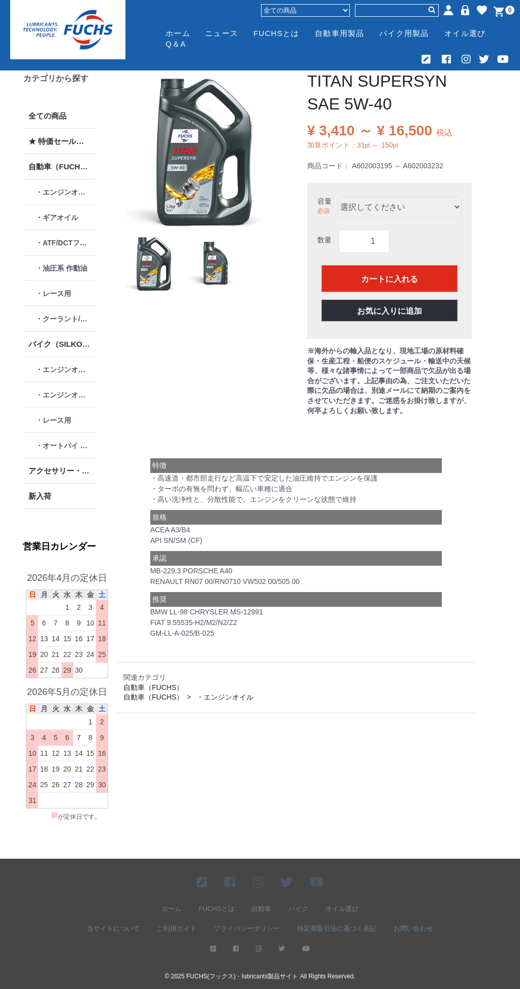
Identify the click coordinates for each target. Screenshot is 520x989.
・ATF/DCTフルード (66, 243)
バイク (298, 908)
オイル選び (464, 33)
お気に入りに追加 (389, 311)
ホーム (178, 33)
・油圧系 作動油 (61, 268)
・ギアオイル (57, 217)
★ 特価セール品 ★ (60, 141)
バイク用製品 (404, 33)
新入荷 (39, 496)
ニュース (221, 33)
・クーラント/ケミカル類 (66, 319)
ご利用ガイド (177, 928)
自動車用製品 (340, 33)
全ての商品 (47, 116)
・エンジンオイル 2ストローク (66, 395)
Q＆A (176, 44)
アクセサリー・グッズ (62, 470)
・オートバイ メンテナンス (66, 446)
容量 (324, 201)
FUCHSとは (276, 33)
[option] (202, 151)
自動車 (261, 908)
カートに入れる (389, 279)
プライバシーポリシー (247, 928)
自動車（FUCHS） (60, 166)
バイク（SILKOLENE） (62, 344)
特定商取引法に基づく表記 (336, 928)
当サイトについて (113, 928)
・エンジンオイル (64, 192)
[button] (153, 263)
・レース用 (53, 293)
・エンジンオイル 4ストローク (66, 369)
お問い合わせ (413, 928)
